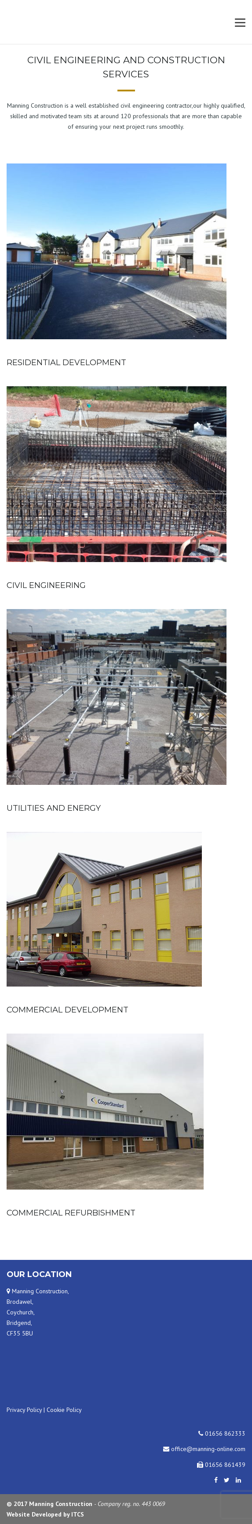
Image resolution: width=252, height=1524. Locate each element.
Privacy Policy (24, 1410)
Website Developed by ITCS (45, 1514)
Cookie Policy (64, 1410)
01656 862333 (221, 1433)
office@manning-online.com (204, 1449)
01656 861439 (221, 1465)
